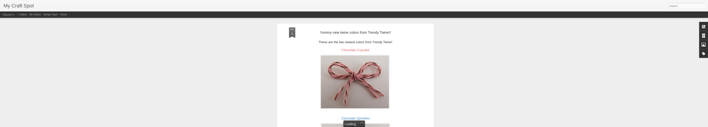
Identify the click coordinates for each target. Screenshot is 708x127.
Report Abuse (375, 125)
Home (63, 14)
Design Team (51, 14)
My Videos (35, 14)
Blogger (365, 125)
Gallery (23, 14)
